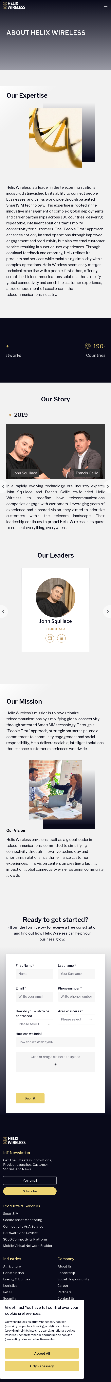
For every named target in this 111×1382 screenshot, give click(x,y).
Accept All (42, 1353)
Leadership (66, 1273)
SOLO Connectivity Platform (25, 1239)
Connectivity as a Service (23, 1226)
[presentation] (46, 1083)
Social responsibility (73, 1279)
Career (63, 1286)
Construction (13, 1273)
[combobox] (18, 1024)
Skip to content (0, 0)
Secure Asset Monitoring (22, 1220)
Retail (7, 1292)
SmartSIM (11, 1214)
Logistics (10, 1286)
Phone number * (70, 988)
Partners (65, 1292)
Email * (21, 988)
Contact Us (66, 1298)
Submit (30, 1098)
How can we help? (29, 1034)
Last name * (67, 965)
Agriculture (12, 1266)
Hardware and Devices (20, 1233)
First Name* (25, 965)
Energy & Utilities (16, 1279)
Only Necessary (42, 1366)
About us (65, 1266)
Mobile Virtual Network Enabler (27, 1246)
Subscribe (30, 1191)
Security (9, 1298)
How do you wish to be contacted (32, 1013)
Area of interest (70, 1011)
